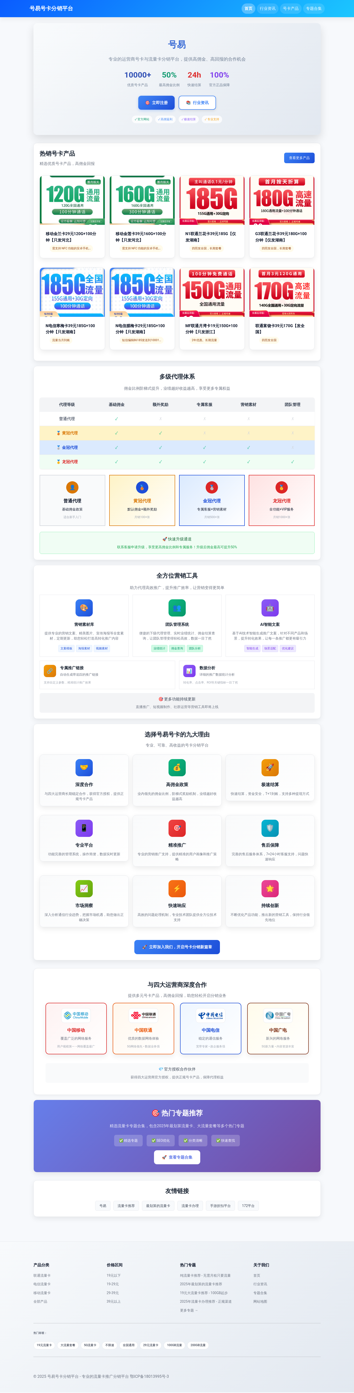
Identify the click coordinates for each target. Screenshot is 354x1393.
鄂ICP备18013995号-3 (149, 1377)
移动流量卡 (42, 1293)
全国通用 (136, 1345)
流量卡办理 (190, 1206)
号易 (102, 1206)
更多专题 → (189, 1310)
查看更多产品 (299, 158)
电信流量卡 (42, 1284)
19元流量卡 (45, 1345)
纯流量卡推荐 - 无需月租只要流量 (205, 1275)
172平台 (248, 1206)
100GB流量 (186, 1345)
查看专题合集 (177, 1157)
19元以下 (114, 1275)
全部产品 (40, 1301)
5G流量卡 (95, 1345)
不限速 (116, 1345)
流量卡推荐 (126, 1206)
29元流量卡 (160, 1345)
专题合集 (314, 8)
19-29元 (113, 1284)
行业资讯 (268, 8)
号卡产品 (291, 8)
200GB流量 (211, 1345)
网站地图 (260, 1301)
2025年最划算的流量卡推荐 (201, 1284)
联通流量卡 (42, 1275)
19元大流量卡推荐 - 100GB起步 (204, 1293)
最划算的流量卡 (158, 1206)
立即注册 (156, 103)
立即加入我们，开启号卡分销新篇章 (177, 947)
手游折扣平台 (220, 1206)
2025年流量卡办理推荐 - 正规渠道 (206, 1301)
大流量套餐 (71, 1345)
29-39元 (113, 1293)
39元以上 (114, 1301)
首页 (248, 8)
